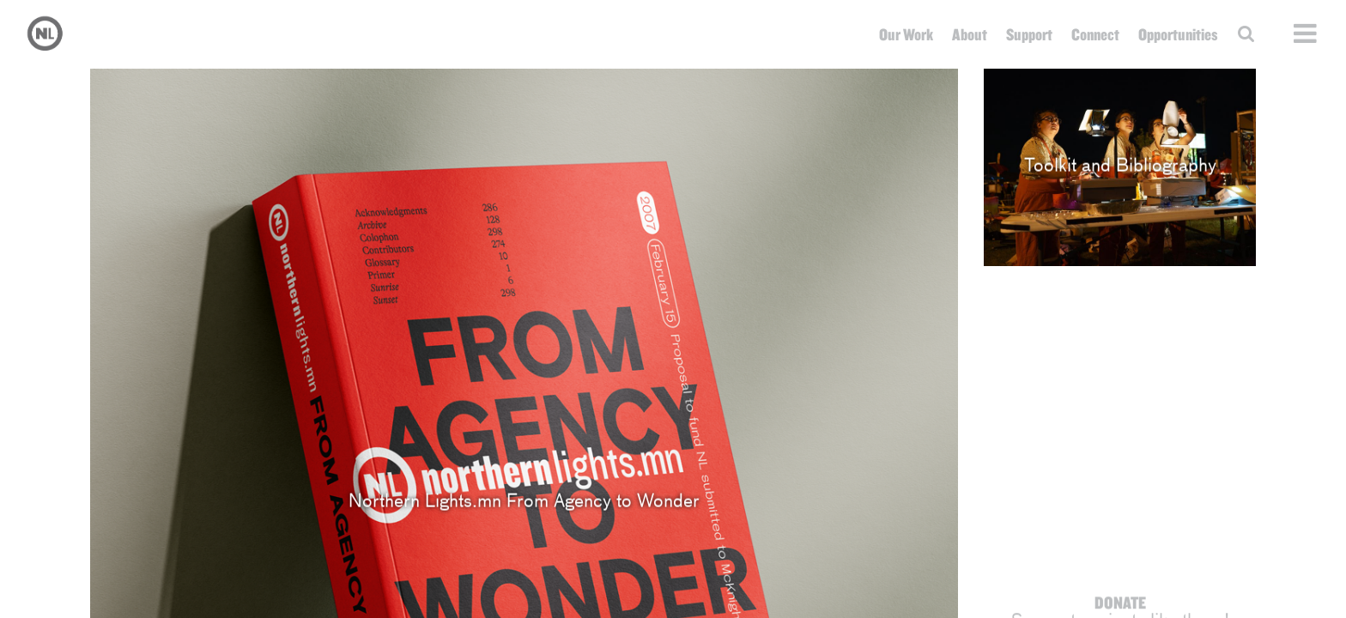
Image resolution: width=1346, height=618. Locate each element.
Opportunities (1178, 34)
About (969, 34)
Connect (1095, 34)
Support (1029, 34)
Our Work (906, 34)
